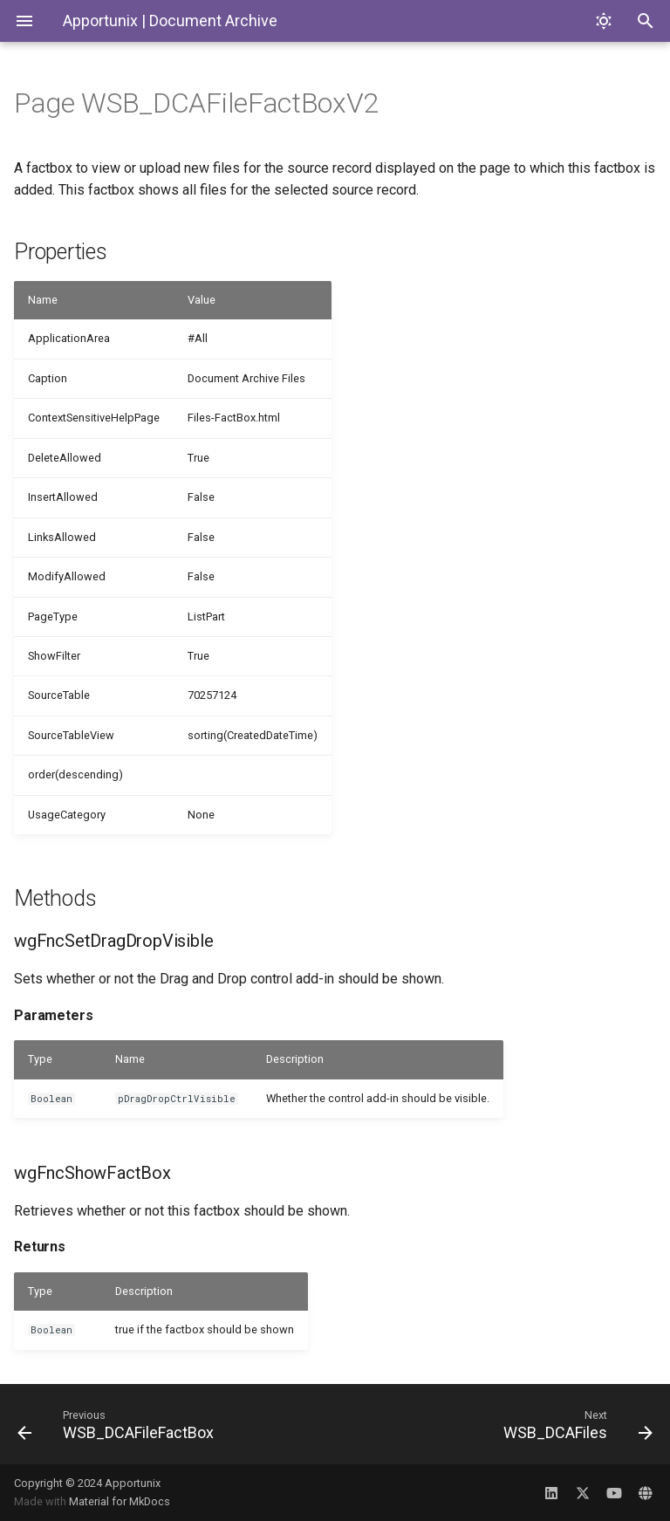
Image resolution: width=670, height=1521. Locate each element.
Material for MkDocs (119, 1501)
